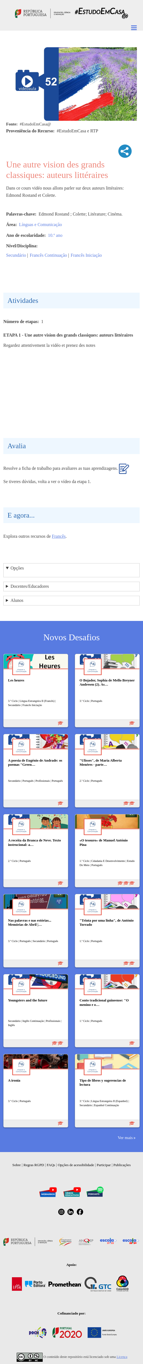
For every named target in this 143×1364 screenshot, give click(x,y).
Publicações (122, 1165)
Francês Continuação (48, 255)
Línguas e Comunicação (40, 224)
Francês (59, 536)
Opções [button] (17, 568)
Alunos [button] (17, 600)
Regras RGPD (34, 1165)
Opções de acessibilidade (76, 1165)
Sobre (16, 1165)
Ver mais (125, 1137)
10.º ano (55, 235)
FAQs (51, 1165)
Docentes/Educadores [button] (30, 586)
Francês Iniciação (86, 255)
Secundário (16, 255)
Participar (104, 1165)
